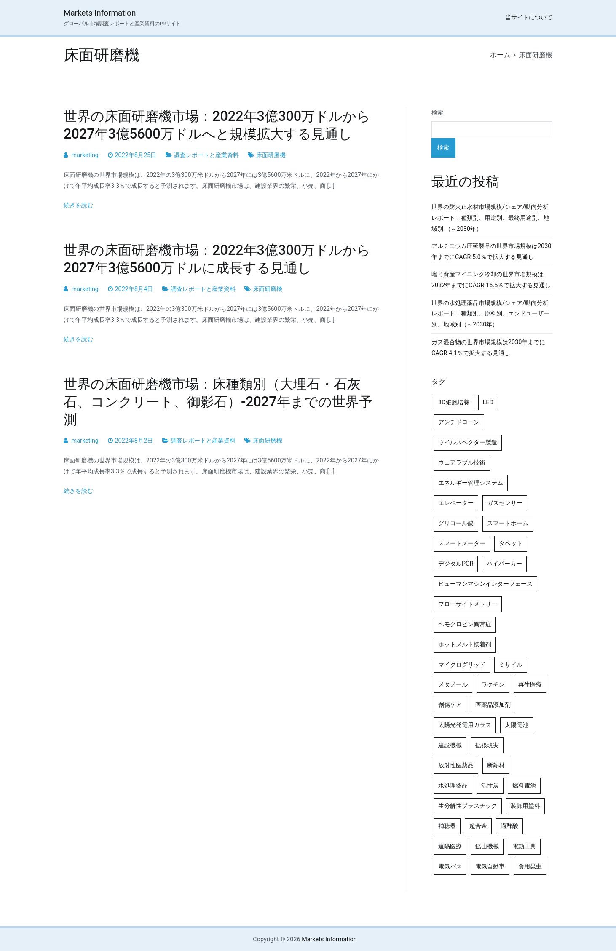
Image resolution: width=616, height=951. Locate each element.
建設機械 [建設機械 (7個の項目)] (450, 745)
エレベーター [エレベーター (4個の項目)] (456, 503)
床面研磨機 (271, 155)
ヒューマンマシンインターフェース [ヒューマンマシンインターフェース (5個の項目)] (485, 584)
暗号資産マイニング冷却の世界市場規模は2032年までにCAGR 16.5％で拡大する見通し (491, 280)
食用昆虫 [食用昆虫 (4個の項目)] (530, 866)
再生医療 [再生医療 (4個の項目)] (530, 684)
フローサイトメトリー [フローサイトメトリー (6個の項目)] (467, 604)
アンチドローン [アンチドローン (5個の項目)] (458, 422)
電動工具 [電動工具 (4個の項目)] (524, 846)
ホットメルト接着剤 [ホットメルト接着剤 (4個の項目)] (464, 644)
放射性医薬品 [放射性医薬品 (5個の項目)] (456, 765)
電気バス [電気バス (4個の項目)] (450, 866)
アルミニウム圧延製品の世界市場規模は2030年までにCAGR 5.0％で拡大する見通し (491, 252)
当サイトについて (528, 17)
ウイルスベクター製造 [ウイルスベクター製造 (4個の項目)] (467, 442)
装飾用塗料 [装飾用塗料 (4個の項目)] (525, 805)
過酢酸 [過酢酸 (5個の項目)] (509, 826)
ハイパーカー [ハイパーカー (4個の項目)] (504, 563)
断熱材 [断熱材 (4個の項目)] (496, 765)
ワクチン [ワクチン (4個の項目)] (493, 684)
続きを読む (78, 205)
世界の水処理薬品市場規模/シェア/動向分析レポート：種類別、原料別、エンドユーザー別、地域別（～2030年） (490, 314)
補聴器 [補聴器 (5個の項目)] (447, 826)
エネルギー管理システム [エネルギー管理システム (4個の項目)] (470, 482)
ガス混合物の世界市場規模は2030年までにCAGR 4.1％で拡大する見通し (488, 348)
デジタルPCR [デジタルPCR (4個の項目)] (455, 563)
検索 (437, 112)
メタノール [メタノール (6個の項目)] (453, 684)
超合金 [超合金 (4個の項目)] (478, 826)
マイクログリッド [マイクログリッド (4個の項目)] (461, 664)
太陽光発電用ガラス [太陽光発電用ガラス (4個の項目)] (464, 725)
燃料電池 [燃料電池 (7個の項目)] (524, 785)
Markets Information (100, 13)
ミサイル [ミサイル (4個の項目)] (510, 664)
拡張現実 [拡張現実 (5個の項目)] (487, 745)
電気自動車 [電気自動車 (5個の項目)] (490, 866)
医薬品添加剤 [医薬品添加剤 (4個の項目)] (493, 704)
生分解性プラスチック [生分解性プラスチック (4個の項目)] (467, 805)
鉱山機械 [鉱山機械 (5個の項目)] (487, 846)
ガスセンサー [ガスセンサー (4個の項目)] (504, 503)
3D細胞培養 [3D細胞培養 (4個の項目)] (453, 402)
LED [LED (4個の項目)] (488, 402)
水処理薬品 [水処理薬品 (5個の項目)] (453, 785)
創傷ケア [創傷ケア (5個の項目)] (450, 704)
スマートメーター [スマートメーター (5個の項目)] (461, 543)
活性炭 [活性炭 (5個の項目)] (490, 785)
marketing (85, 155)
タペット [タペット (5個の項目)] (510, 543)
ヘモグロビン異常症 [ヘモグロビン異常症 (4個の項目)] (464, 624)
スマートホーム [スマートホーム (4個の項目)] (507, 523)
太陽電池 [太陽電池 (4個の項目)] (516, 725)
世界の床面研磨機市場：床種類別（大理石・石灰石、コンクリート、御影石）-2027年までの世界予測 (218, 401)
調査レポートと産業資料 (206, 155)
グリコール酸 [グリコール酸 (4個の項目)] (456, 523)
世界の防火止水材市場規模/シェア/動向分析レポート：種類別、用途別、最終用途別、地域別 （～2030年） (490, 217)
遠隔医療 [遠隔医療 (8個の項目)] (450, 846)
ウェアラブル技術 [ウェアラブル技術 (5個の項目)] (461, 462)
